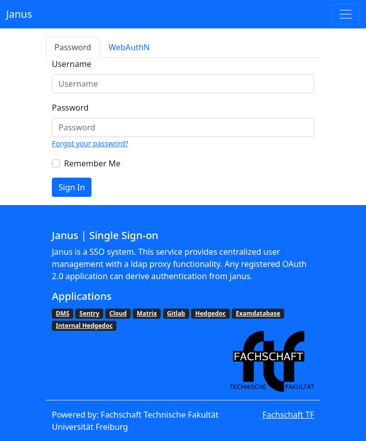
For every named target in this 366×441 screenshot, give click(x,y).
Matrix (147, 313)
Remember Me (92, 163)
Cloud (118, 313)
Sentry (89, 313)
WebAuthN (128, 47)
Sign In (71, 187)
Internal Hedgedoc (84, 325)
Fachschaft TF (288, 414)
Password (72, 47)
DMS (63, 313)
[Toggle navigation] (345, 14)
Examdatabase (258, 313)
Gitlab (176, 313)
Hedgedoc (210, 313)
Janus (19, 14)
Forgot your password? (90, 143)
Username (72, 64)
